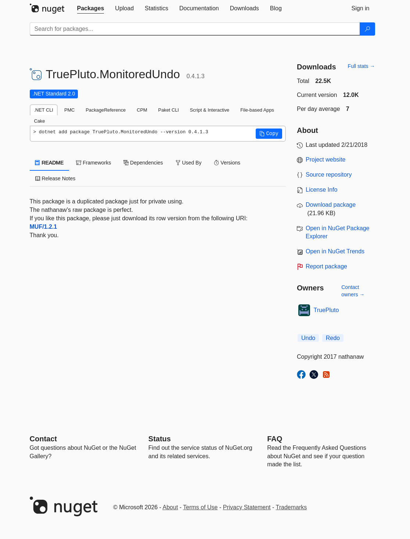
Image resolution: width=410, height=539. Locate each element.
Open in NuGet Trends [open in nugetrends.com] (335, 251)
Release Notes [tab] (55, 178)
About (170, 507)
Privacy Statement (247, 507)
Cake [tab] (39, 121)
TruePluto (326, 310)
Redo (333, 338)
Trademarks (291, 507)
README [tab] (49, 162)
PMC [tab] (69, 110)
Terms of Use (200, 507)
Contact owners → (352, 290)
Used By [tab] (189, 162)
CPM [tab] (142, 110)
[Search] (367, 29)
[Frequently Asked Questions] (274, 439)
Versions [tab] (227, 162)
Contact (43, 439)
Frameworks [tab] (93, 162)
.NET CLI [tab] (43, 110)
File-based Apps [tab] (257, 110)
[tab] (91, 8)
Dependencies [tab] (143, 162)
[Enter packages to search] (195, 29)
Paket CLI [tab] (168, 110)
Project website (326, 159)
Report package (326, 266)
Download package (331, 205)
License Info (321, 190)
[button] (269, 134)
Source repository (329, 174)
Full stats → (361, 66)
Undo (308, 338)
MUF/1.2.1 (43, 227)
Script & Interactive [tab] (209, 110)
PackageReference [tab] (106, 110)
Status (159, 439)
